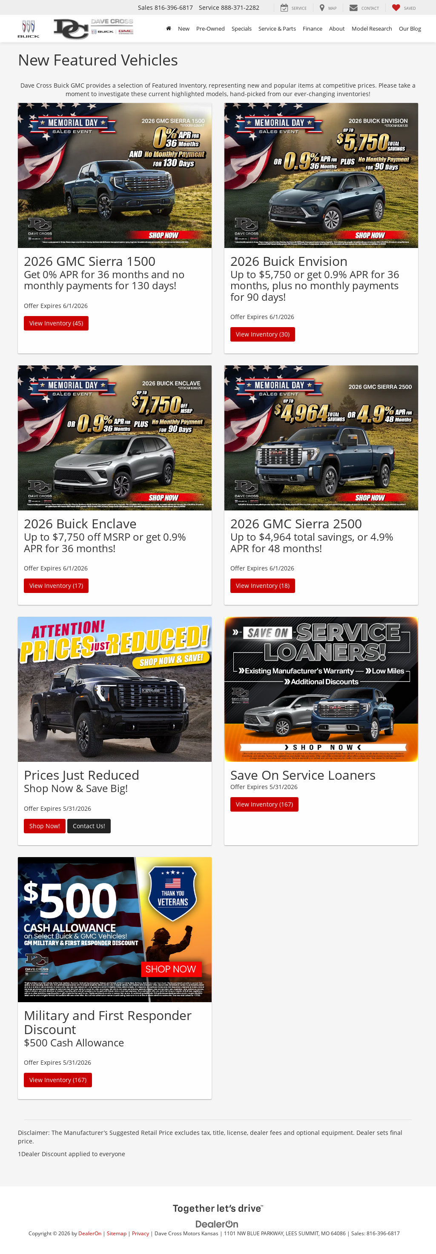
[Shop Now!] (115, 689)
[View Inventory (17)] (115, 437)
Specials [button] (242, 28)
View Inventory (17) (56, 585)
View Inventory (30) (263, 334)
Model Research (372, 28)
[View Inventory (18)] (321, 437)
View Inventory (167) (264, 804)
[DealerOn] (217, 1224)
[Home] (169, 28)
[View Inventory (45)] (115, 175)
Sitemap (116, 1233)
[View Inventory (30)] (321, 175)
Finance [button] (312, 28)
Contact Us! (89, 826)
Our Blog (410, 28)
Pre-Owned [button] (210, 28)
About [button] (337, 28)
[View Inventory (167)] (321, 689)
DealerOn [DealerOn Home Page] (89, 1233)
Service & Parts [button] (277, 28)
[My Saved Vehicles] (403, 7)
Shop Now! (44, 826)
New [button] (183, 28)
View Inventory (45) (56, 323)
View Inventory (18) (263, 585)
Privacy (140, 1233)
